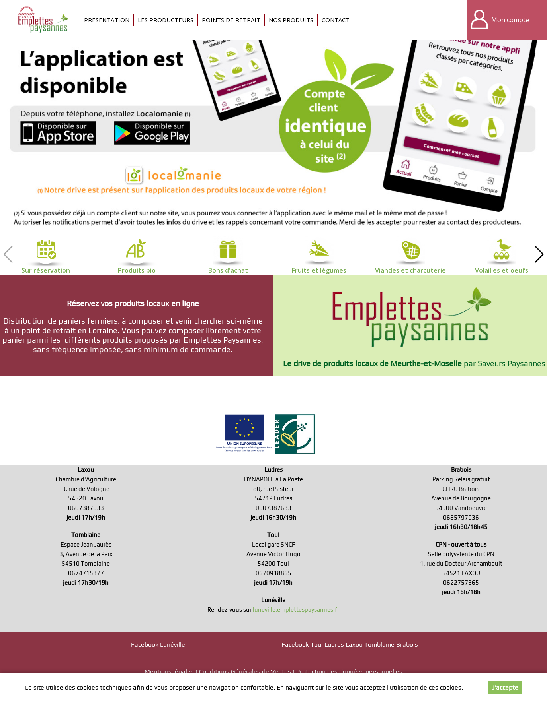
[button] (539, 254)
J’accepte (505, 687)
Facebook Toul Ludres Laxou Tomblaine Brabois (349, 644)
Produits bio (137, 270)
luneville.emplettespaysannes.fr (296, 609)
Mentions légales (169, 671)
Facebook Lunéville (158, 644)
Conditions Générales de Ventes (245, 671)
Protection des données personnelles (349, 671)
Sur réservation (45, 270)
